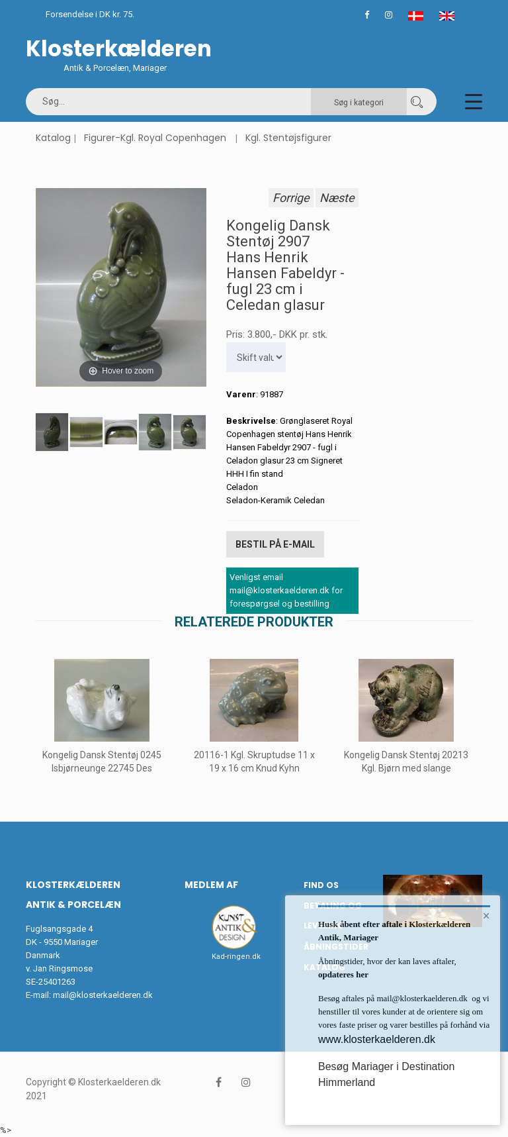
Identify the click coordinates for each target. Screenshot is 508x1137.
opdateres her (343, 974)
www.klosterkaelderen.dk (376, 1039)
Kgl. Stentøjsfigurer (288, 137)
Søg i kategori (359, 102)
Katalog (53, 137)
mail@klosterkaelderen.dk (103, 995)
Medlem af (211, 884)
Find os (321, 885)
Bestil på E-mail (275, 544)
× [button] (486, 915)
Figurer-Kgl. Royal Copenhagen (155, 137)
